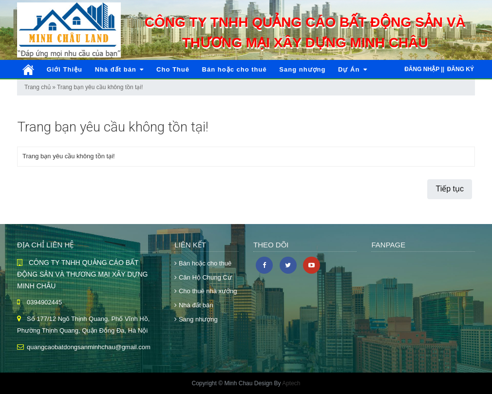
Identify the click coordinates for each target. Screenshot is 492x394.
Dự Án (352, 69)
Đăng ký (460, 69)
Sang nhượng (302, 69)
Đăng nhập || (424, 69)
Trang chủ (37, 87)
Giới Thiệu (64, 69)
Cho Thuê (172, 69)
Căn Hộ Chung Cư (202, 277)
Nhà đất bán (119, 69)
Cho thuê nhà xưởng (205, 291)
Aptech (291, 383)
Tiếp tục (449, 189)
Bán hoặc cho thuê (234, 69)
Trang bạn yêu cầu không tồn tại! (100, 87)
